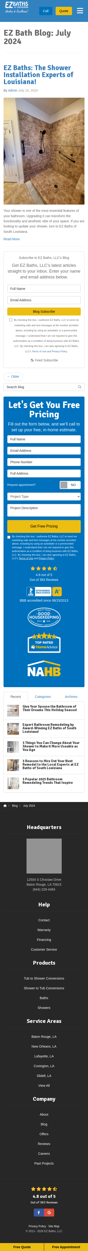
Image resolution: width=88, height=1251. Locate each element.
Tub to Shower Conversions (44, 978)
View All (44, 1085)
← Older (13, 376)
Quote (63, 11)
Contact (44, 920)
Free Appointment (66, 1247)
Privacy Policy (59, 351)
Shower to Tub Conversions (44, 988)
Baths (44, 998)
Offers (44, 1134)
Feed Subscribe (44, 360)
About (44, 1114)
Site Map (53, 1226)
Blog (44, 1124)
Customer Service (44, 949)
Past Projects (44, 1163)
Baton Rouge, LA (44, 1037)
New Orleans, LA (44, 1046)
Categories (43, 697)
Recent (16, 697)
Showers (44, 1008)
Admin (12, 90)
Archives (71, 697)
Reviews (44, 1144)
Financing (44, 940)
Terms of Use (39, 351)
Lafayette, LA (44, 1056)
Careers (44, 1153)
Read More (12, 239)
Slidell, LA (44, 1076)
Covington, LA (44, 1066)
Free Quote (22, 1247)
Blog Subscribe (44, 311)
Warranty (43, 930)
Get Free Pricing (43, 526)
